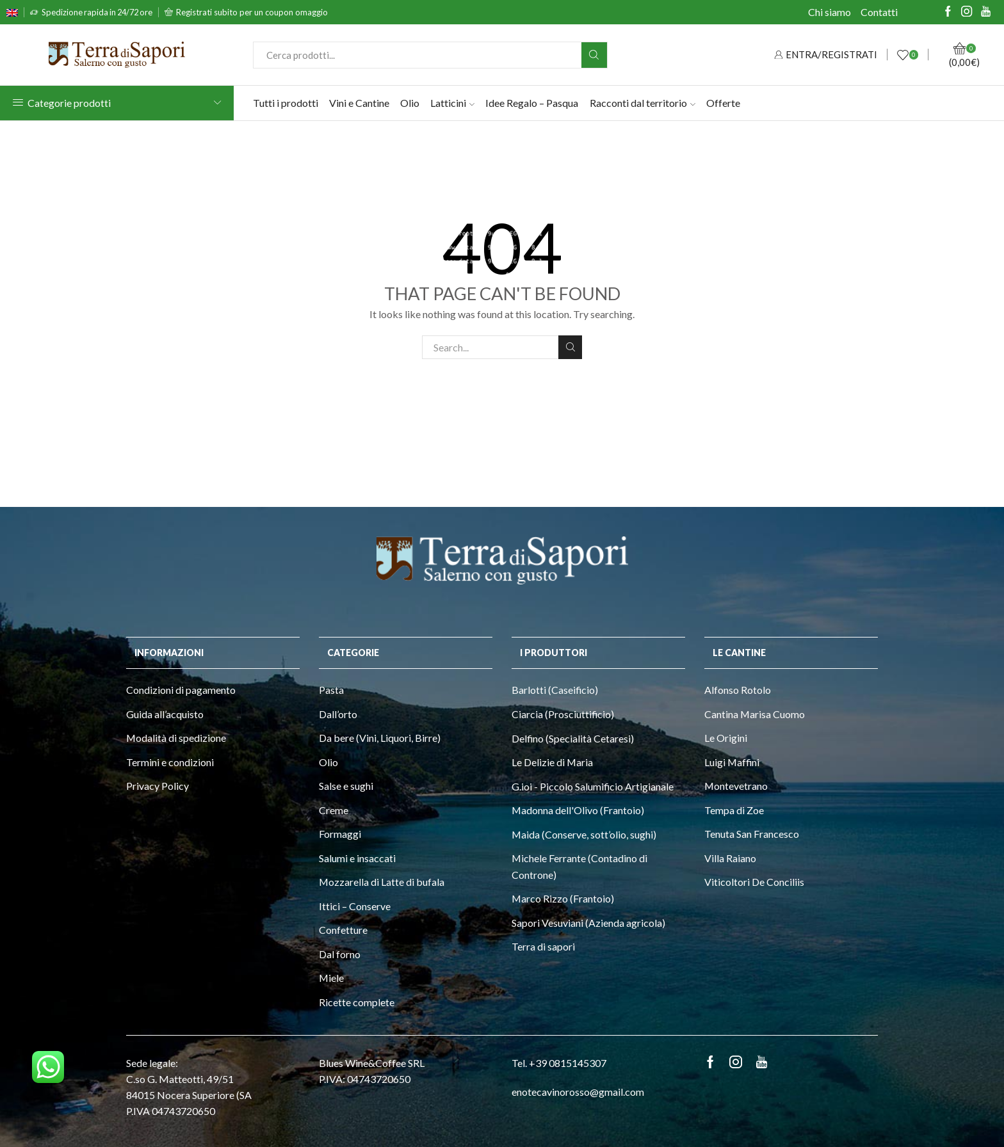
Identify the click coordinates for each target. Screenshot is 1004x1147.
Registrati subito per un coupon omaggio (252, 12)
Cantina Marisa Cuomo (754, 714)
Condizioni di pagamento (181, 690)
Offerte (723, 103)
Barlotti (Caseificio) (555, 690)
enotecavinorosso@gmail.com (578, 1092)
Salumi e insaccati (357, 858)
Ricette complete (356, 1002)
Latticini (452, 103)
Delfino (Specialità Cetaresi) (573, 738)
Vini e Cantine (359, 103)
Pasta (331, 690)
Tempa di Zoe (734, 810)
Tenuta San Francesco (751, 834)
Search (570, 346)
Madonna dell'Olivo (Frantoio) (578, 810)
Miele (331, 978)
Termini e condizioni (170, 762)
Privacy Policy (157, 786)
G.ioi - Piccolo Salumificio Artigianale (593, 786)
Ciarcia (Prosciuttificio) (563, 714)
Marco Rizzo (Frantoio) (563, 898)
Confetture (343, 930)
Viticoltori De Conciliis (754, 882)
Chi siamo (829, 12)
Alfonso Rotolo (737, 690)
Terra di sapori (543, 946)
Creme (333, 810)
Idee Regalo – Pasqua (531, 103)
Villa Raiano (730, 858)
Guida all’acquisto (165, 714)
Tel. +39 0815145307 (559, 1063)
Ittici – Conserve (355, 906)
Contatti (879, 12)
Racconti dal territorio (642, 103)
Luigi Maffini (731, 762)
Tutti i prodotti (285, 103)
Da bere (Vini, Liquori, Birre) (380, 738)
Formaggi (340, 834)
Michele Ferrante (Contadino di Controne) (579, 866)
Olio (409, 103)
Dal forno (339, 954)
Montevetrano (736, 786)
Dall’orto (338, 714)
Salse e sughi (346, 786)
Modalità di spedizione (176, 738)
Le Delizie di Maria (552, 762)
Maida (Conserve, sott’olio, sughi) (584, 834)
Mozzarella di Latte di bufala (381, 882)
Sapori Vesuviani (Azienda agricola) (588, 923)
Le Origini (725, 738)
